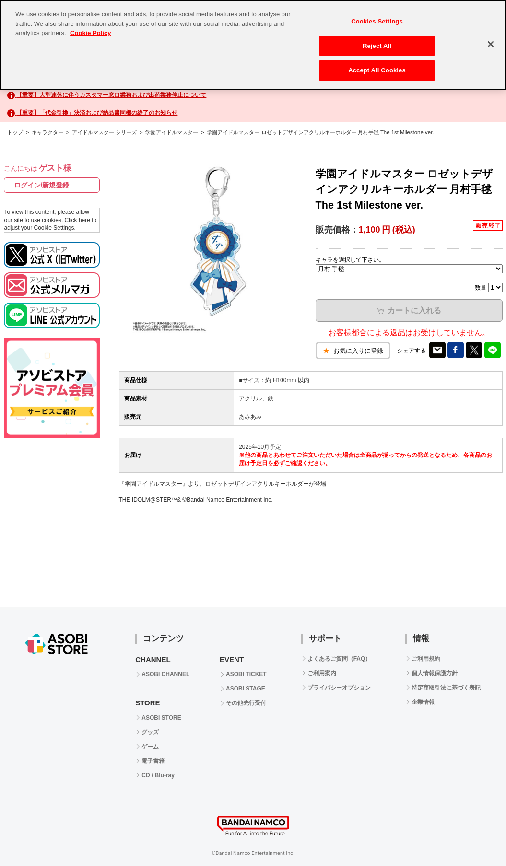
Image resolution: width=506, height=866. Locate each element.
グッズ (150, 732)
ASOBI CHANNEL (165, 674)
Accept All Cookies (377, 70)
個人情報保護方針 (435, 673)
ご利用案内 (321, 673)
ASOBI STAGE (245, 688)
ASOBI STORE (161, 717)
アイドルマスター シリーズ (104, 132)
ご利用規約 (426, 658)
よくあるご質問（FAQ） (339, 658)
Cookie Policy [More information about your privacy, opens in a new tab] (90, 32)
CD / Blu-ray (158, 775)
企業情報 (423, 702)
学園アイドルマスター (171, 132)
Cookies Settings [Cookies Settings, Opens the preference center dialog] (377, 21)
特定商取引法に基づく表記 (446, 687)
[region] (253, 45)
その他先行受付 (246, 703)
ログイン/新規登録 (42, 185)
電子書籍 (153, 761)
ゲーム (150, 746)
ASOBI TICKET (246, 674)
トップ (15, 132)
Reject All (377, 45)
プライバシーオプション (339, 687)
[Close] (490, 44)
